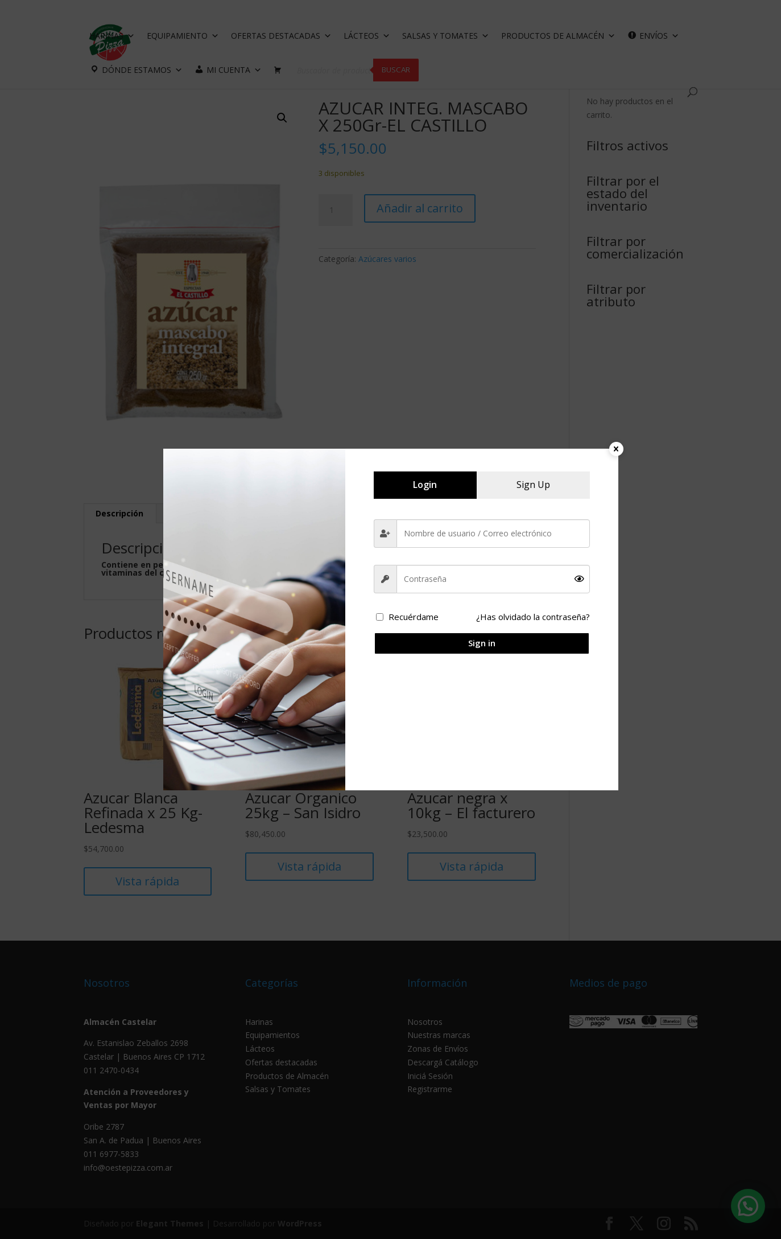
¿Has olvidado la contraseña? (533, 616)
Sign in (481, 643)
